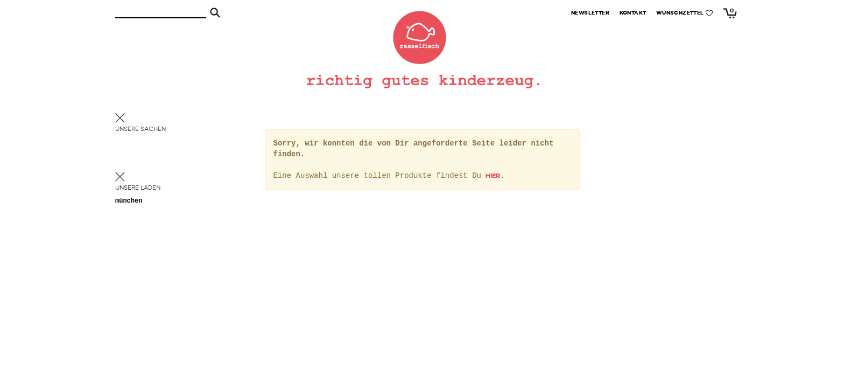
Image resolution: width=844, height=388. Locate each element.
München (128, 201)
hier (493, 176)
